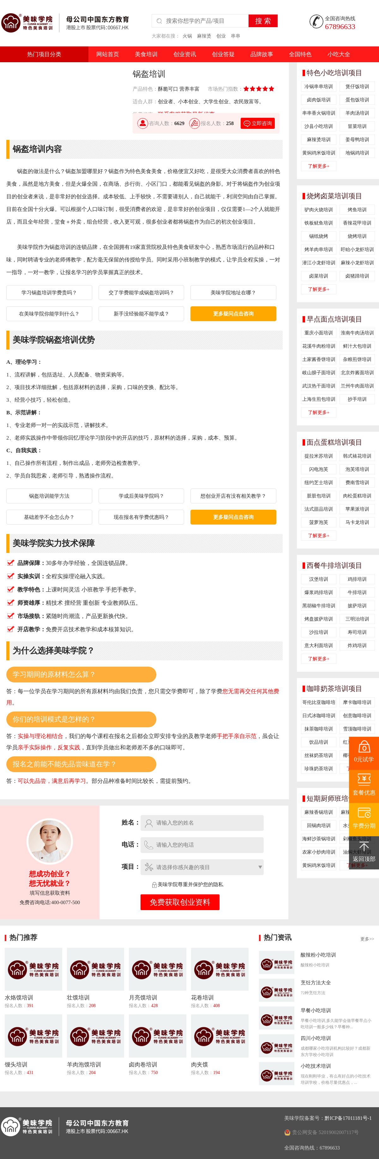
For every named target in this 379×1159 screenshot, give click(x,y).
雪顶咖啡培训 (357, 728)
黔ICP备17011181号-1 (348, 1118)
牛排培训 (357, 592)
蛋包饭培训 (357, 99)
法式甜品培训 (318, 509)
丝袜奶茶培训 (318, 755)
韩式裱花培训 (357, 456)
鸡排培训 (357, 579)
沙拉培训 (318, 632)
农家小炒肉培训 (318, 852)
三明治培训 (357, 619)
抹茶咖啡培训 (318, 728)
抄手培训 (357, 399)
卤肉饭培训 (319, 99)
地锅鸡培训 (357, 152)
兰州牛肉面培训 (357, 385)
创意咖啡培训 (357, 715)
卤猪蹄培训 (357, 276)
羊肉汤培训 (357, 113)
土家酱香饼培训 (318, 359)
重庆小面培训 (318, 332)
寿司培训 (357, 632)
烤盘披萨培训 (318, 619)
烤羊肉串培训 (318, 249)
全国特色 (300, 54)
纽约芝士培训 (318, 482)
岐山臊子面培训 (318, 372)
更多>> (367, 939)
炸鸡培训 (357, 645)
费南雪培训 (357, 482)
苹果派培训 (357, 509)
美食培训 (146, 54)
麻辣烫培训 (319, 139)
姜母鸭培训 (357, 139)
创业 (221, 36)
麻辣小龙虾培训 (357, 262)
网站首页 (107, 54)
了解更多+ (318, 166)
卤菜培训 (318, 276)
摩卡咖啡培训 (357, 702)
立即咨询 (257, 123)
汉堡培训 (318, 579)
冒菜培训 (357, 126)
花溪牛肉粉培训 (318, 346)
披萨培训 (357, 605)
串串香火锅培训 (318, 113)
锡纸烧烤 (318, 236)
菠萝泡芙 (318, 522)
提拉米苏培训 (318, 456)
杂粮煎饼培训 (357, 359)
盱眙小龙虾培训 (357, 249)
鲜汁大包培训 (357, 346)
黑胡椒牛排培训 (318, 605)
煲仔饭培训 (357, 86)
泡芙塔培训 (357, 469)
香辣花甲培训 (357, 222)
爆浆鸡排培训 (318, 592)
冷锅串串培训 (318, 86)
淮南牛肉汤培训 (357, 332)
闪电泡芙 (318, 469)
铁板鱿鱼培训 (318, 222)
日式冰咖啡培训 (318, 715)
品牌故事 (261, 54)
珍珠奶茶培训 (318, 768)
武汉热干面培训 (318, 385)
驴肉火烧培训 (318, 209)
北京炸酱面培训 (357, 372)
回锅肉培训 (319, 825)
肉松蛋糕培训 (357, 495)
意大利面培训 (318, 645)
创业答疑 (223, 54)
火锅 (187, 36)
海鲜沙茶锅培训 (318, 838)
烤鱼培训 (357, 209)
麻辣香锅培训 (318, 812)
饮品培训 (318, 742)
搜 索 (263, 21)
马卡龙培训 (357, 522)
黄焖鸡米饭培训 (318, 152)
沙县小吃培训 (318, 126)
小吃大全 (339, 54)
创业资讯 (184, 54)
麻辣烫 (204, 36)
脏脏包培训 (319, 495)
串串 (235, 36)
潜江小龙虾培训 (318, 262)
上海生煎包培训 (318, 399)
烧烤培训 (357, 236)
